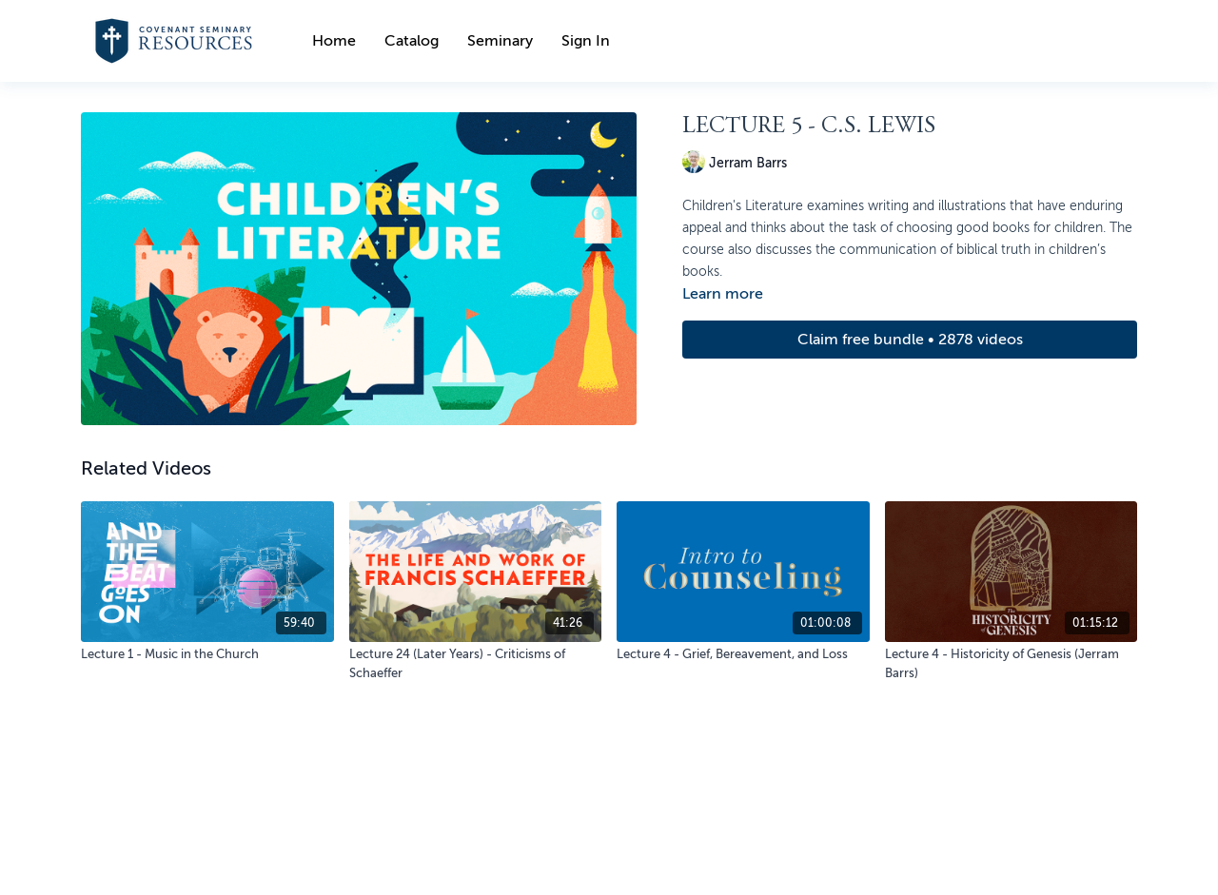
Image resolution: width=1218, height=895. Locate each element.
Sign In (585, 40)
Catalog (411, 40)
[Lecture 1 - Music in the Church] (207, 654)
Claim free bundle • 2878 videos (910, 339)
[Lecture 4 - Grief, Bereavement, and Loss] (743, 654)
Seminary (500, 40)
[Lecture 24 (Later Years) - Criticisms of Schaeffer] (475, 663)
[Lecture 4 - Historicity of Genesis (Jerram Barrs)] (1011, 663)
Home (334, 40)
